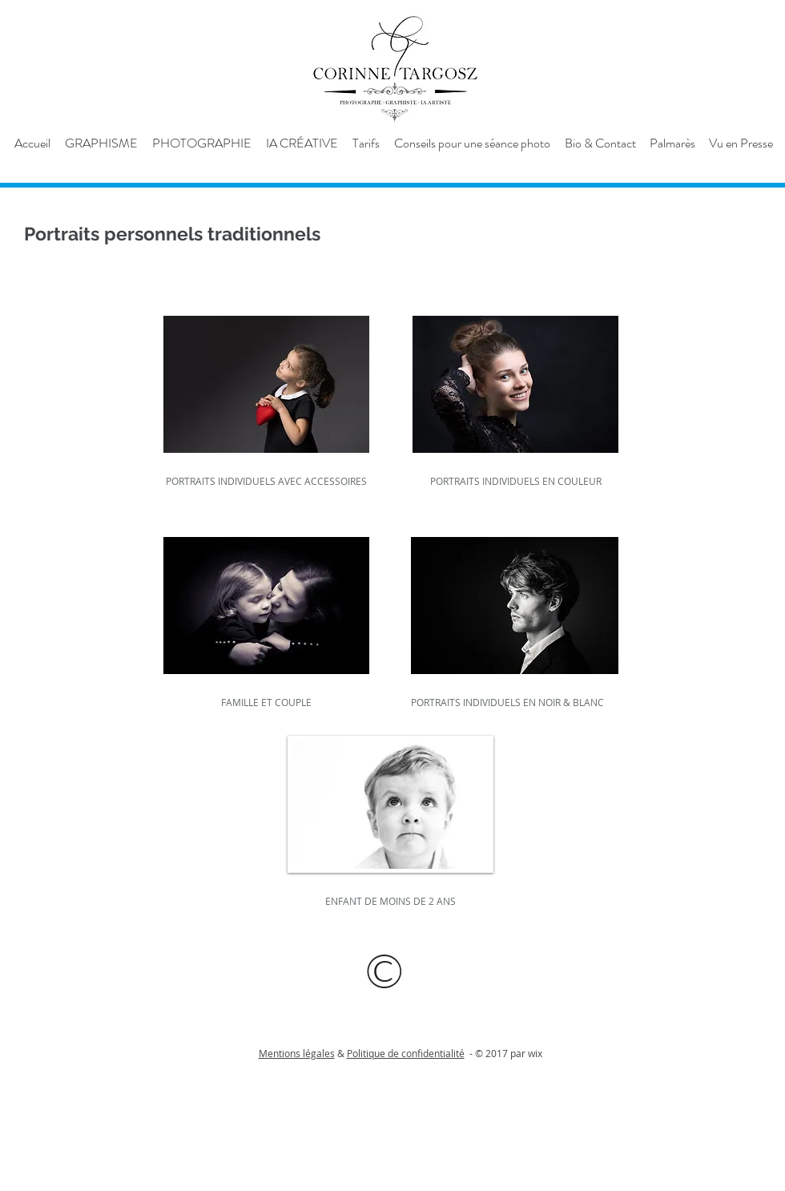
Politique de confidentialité (406, 1053)
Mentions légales (297, 1053)
